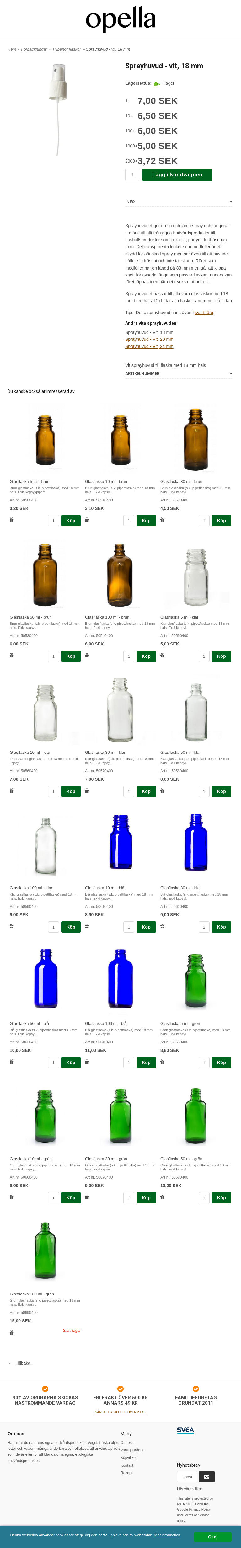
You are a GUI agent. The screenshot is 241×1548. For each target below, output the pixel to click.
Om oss (126, 1442)
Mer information (167, 1535)
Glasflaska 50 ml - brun (31, 617)
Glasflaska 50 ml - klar (180, 752)
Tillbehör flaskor (66, 49)
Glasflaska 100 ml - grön (32, 1294)
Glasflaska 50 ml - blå (29, 1023)
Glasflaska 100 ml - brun (107, 617)
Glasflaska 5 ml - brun (29, 481)
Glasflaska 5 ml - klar (179, 617)
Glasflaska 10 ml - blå (104, 888)
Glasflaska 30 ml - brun (181, 481)
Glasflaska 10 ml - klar (30, 752)
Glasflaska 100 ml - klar (31, 888)
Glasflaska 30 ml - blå (180, 888)
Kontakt (126, 1465)
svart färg (204, 312)
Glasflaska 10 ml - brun (106, 481)
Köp (71, 520)
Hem (12, 49)
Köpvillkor (128, 1457)
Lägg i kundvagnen (177, 175)
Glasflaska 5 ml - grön (180, 1023)
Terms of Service (196, 1515)
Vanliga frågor (132, 1450)
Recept (126, 1473)
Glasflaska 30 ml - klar (105, 752)
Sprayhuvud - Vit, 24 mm (149, 346)
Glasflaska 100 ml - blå (105, 1023)
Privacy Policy (200, 1509)
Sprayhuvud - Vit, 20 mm (149, 339)
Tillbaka (19, 1363)
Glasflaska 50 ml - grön (181, 1158)
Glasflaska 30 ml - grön (106, 1158)
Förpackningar (34, 49)
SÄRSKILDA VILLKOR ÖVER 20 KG (120, 1412)
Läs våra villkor (189, 1489)
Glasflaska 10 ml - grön (31, 1158)
